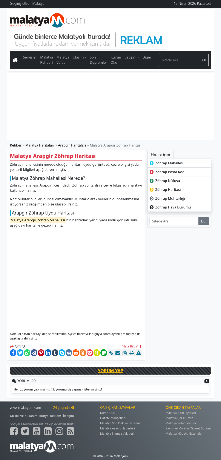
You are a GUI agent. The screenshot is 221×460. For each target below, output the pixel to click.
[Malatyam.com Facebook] (14, 431)
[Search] (178, 60)
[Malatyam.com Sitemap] (70, 431)
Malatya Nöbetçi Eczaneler (184, 433)
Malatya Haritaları (39, 145)
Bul (203, 60)
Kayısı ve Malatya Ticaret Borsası (188, 428)
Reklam (55, 416)
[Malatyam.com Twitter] (25, 431)
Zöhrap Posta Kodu (168, 172)
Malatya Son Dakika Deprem (120, 423)
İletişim (68, 416)
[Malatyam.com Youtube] (36, 431)
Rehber (15, 145)
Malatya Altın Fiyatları (181, 413)
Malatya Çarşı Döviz (179, 418)
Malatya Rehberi (46, 60)
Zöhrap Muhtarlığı (167, 198)
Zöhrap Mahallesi (166, 163)
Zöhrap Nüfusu (164, 180)
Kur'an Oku (115, 60)
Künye (44, 416)
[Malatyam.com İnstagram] (59, 431)
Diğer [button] (147, 57)
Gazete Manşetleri (113, 418)
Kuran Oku (107, 413)
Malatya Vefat (63, 60)
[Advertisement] (110, 107)
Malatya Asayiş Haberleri (117, 428)
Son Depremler (98, 60)
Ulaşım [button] (78, 57)
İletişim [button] (130, 57)
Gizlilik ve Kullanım (24, 416)
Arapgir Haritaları (72, 145)
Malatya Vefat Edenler (181, 423)
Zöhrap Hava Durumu (170, 207)
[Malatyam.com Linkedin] (48, 431)
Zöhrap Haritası (165, 189)
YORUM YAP (110, 371)
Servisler (30, 57)
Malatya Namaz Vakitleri (117, 433)
